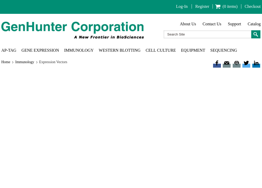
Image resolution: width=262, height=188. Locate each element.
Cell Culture (161, 50)
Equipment (193, 50)
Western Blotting (120, 50)
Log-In (182, 6)
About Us (188, 24)
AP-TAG (8, 50)
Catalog (254, 24)
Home (5, 62)
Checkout (253, 6)
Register (202, 6)
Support (234, 24)
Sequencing (223, 50)
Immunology (79, 50)
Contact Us (212, 24)
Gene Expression (40, 50)
